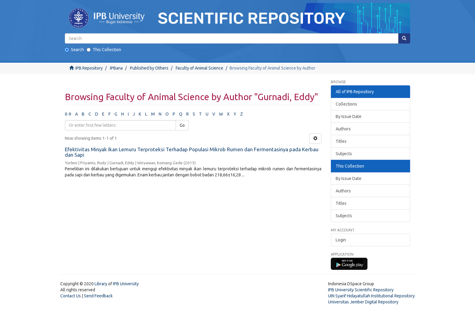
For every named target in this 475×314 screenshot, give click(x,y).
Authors (343, 128)
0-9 (68, 114)
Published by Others (149, 68)
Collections (346, 104)
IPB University (126, 283)
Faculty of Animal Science (199, 68)
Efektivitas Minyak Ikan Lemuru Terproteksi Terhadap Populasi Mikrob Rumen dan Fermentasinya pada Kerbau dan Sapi (191, 152)
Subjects (344, 153)
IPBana (116, 68)
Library (101, 283)
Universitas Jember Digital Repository (363, 301)
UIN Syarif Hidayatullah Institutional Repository (371, 295)
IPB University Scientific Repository (361, 289)
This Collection (104, 49)
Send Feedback (98, 295)
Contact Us (70, 295)
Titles (341, 141)
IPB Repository (89, 68)
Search (74, 49)
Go (182, 125)
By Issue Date (348, 116)
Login (341, 239)
